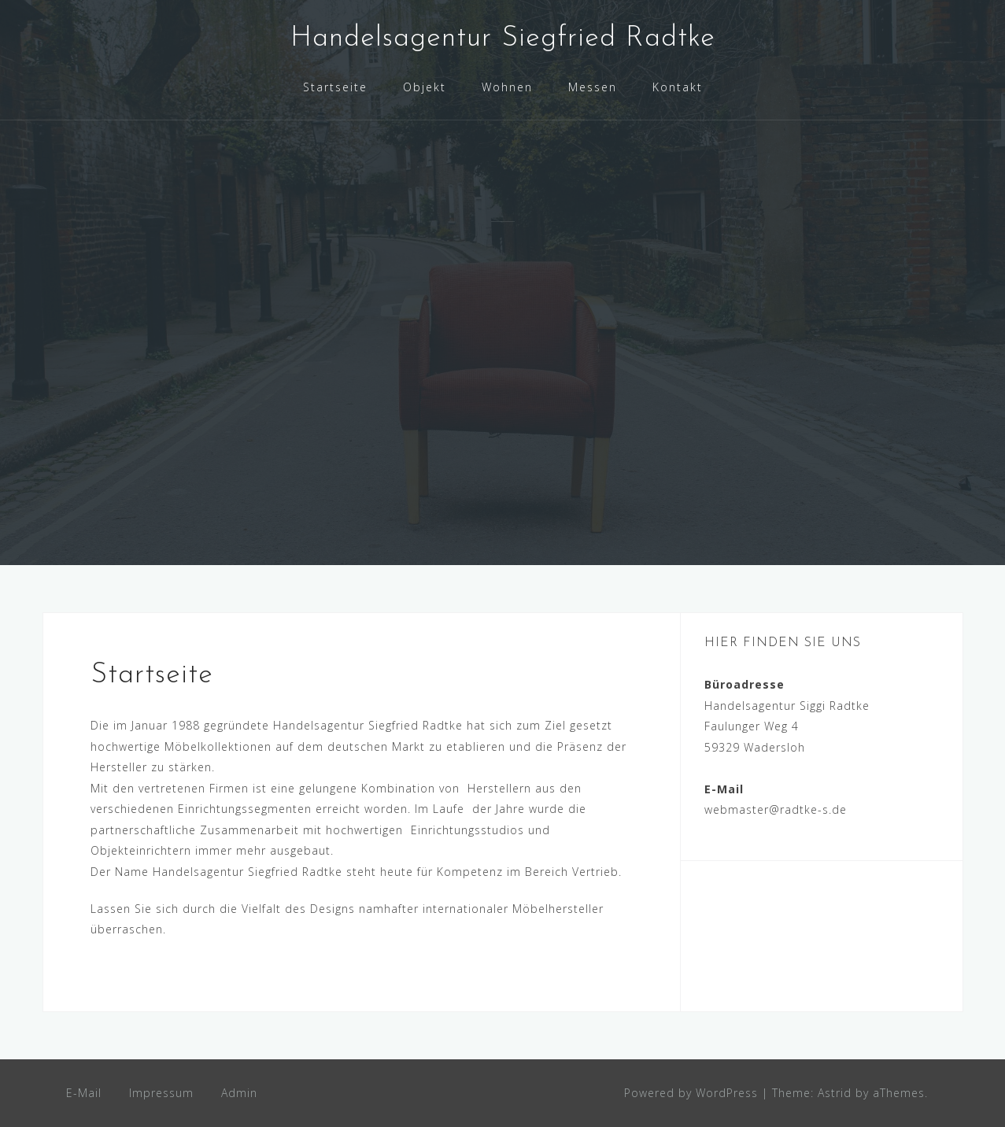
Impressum (161, 1092)
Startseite (335, 86)
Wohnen (507, 86)
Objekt (424, 86)
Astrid (835, 1092)
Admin (239, 1092)
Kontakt (677, 86)
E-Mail (84, 1092)
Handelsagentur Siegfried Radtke (502, 38)
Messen (592, 86)
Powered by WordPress (691, 1092)
